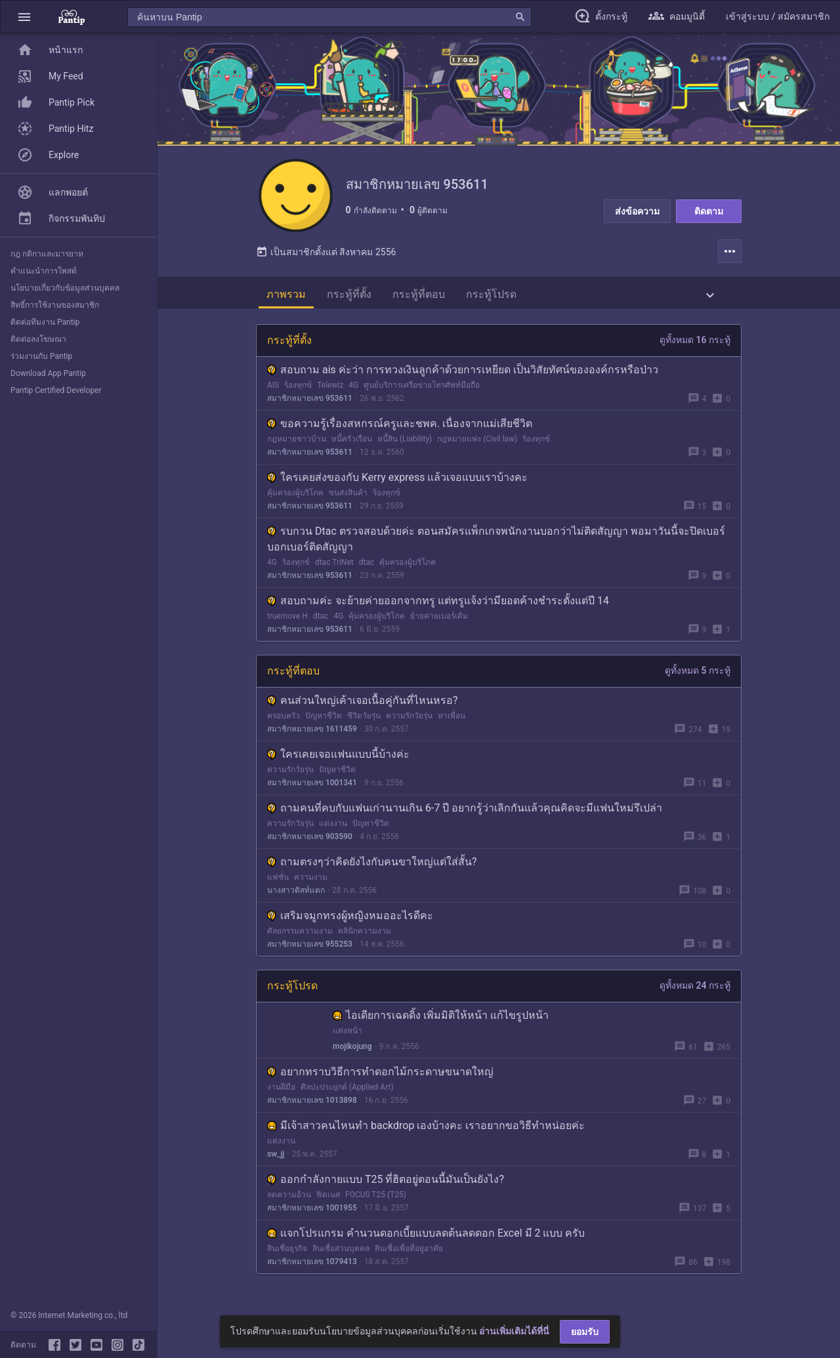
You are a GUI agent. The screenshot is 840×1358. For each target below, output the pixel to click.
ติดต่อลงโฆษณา (38, 339)
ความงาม (310, 882)
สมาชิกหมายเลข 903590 (309, 841)
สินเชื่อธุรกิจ (287, 1253)
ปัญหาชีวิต (323, 721)
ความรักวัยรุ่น (409, 721)
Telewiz (330, 390)
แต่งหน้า (347, 1035)
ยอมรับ (584, 1332)
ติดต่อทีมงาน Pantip (44, 322)
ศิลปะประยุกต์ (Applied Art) (347, 1092)
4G (353, 390)
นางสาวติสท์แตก (296, 895)
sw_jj (275, 1159)
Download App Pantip (48, 373)
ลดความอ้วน (289, 1199)
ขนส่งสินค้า (348, 498)
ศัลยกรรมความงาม (300, 936)
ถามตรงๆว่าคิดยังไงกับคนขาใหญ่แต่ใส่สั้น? (372, 867)
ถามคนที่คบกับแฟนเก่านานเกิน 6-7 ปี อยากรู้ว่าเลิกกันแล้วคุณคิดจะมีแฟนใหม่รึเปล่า (464, 813)
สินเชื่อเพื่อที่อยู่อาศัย (409, 1253)
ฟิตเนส (328, 1199)
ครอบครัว (283, 721)
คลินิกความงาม (364, 936)
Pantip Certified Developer (56, 390)
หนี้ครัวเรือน (351, 444)
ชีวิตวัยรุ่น (364, 721)
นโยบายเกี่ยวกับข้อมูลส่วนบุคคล (64, 288)
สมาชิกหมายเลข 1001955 (312, 1213)
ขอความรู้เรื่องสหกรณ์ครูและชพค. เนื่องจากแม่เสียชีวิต (399, 428)
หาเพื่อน (451, 721)
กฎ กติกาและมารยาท (46, 253)
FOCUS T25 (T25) (375, 1199)
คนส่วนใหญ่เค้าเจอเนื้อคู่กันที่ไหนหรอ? (362, 705)
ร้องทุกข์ (298, 390)
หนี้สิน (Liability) (404, 444)
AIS (273, 390)
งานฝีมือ (281, 1092)
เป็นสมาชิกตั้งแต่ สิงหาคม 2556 (326, 257)
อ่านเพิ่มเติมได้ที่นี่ (514, 1331)
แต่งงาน (333, 828)
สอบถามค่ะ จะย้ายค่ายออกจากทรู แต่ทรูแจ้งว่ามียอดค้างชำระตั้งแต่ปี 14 (438, 606)
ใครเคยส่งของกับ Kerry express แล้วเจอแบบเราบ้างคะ (397, 482)
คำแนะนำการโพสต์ (43, 271)
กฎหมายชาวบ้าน (296, 444)
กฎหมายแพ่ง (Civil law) (477, 444)
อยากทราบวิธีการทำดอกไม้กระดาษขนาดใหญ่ (380, 1077)
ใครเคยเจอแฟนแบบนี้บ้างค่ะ (338, 759)
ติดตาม (708, 211)
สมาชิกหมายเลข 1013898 (312, 1105)
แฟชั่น (278, 882)
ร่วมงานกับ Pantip (41, 356)
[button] (24, 17)
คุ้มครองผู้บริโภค (295, 498)
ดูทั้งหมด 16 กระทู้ (695, 345)
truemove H (287, 621)
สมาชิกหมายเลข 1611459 (312, 734)
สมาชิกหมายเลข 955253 (309, 949)
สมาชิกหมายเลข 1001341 (312, 787)
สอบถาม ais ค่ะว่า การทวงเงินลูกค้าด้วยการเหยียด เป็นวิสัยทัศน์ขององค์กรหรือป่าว (462, 375)
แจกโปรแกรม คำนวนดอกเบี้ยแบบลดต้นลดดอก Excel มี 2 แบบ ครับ (426, 1238)
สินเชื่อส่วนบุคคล (340, 1253)
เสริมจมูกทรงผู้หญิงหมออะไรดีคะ (350, 921)
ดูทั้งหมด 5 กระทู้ (697, 675)
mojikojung (352, 1051)
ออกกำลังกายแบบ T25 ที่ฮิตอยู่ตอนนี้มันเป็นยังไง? (385, 1184)
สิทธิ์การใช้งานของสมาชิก (54, 305)
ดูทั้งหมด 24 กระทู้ (695, 990)
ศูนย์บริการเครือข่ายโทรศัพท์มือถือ (422, 390)
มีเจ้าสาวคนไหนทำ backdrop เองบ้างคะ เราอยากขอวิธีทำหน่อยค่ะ (426, 1130)
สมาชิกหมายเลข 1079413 (312, 1266)
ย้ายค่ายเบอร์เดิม (439, 621)
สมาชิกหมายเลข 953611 (309, 403)
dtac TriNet (334, 567)
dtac (367, 567)
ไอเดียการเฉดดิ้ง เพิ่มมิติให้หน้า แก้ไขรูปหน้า (441, 1020)
